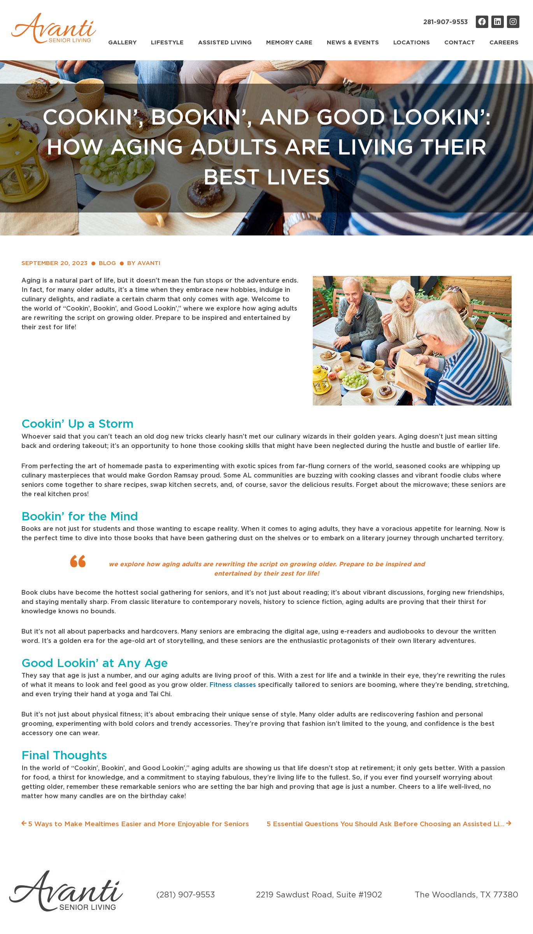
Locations (411, 43)
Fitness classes (233, 685)
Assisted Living (225, 43)
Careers (504, 43)
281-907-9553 (445, 22)
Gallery (122, 43)
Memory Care (289, 43)
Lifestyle (167, 43)
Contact (459, 43)
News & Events (353, 43)
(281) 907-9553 (185, 895)
